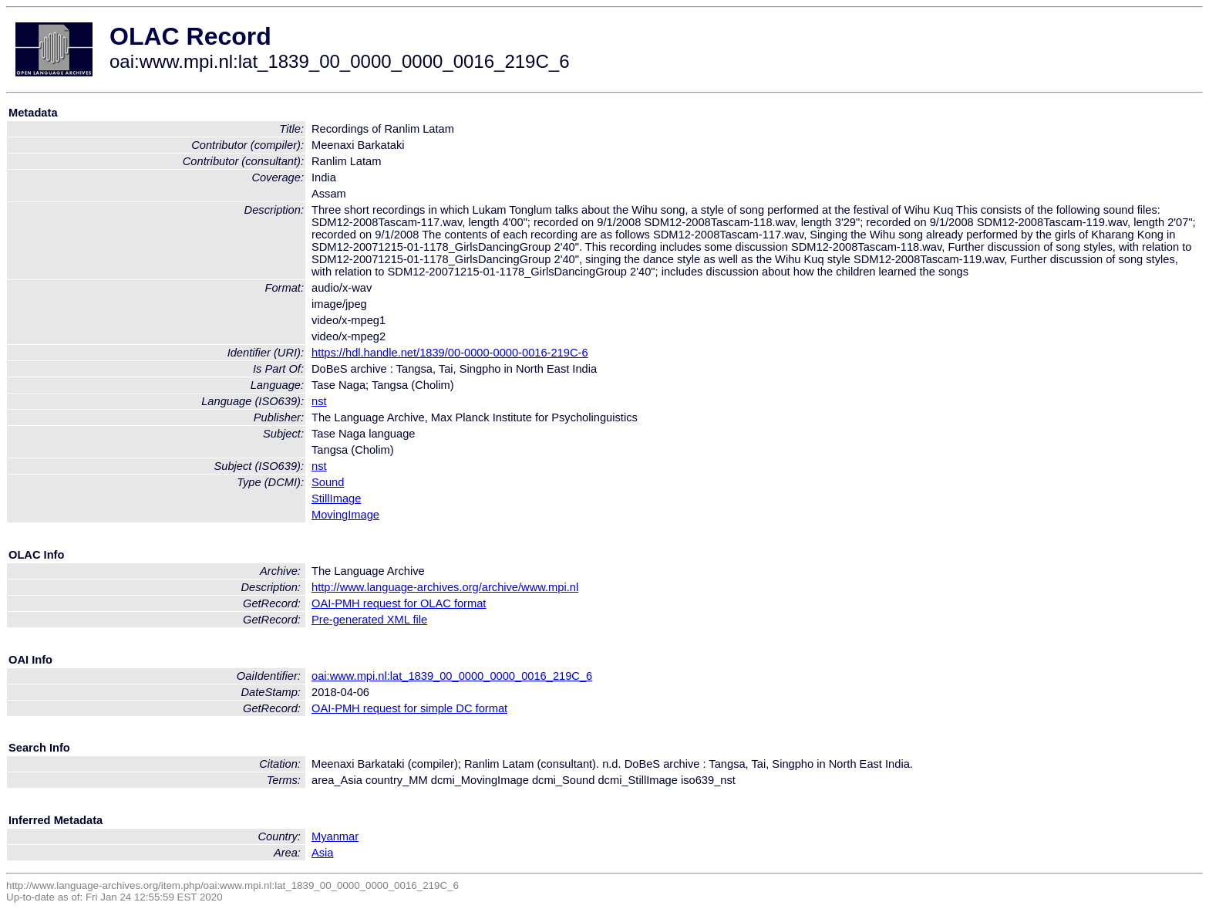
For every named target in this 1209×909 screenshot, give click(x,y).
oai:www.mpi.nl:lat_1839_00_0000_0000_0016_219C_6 (452, 676)
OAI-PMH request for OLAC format (399, 603)
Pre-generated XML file (369, 619)
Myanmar (335, 836)
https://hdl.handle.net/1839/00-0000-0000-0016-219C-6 (450, 352)
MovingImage (345, 515)
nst (319, 401)
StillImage (336, 498)
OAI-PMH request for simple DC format (409, 708)
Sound (328, 482)
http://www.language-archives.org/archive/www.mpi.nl (445, 587)
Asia (323, 852)
